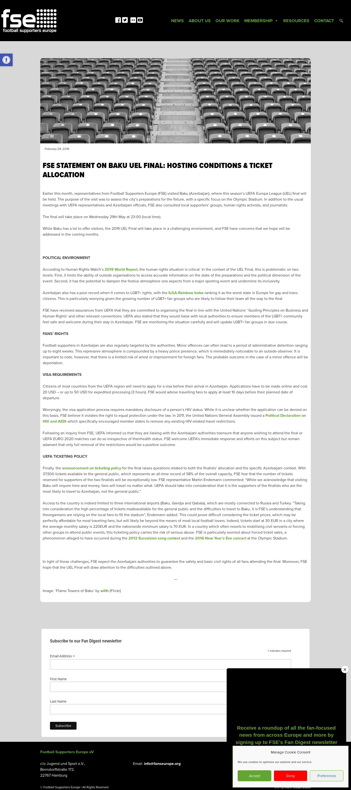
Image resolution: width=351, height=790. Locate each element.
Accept (254, 776)
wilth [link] (104, 590)
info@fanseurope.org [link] (162, 763)
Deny (290, 776)
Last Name (58, 701)
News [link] (177, 20)
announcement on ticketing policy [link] (91, 468)
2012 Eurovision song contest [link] (154, 538)
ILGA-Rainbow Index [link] (186, 292)
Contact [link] (324, 20)
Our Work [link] (227, 20)
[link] (6, 60)
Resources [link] (296, 20)
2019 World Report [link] (121, 269)
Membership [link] (261, 20)
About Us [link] (200, 20)
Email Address (62, 656)
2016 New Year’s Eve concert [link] (220, 538)
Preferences (326, 776)
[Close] (345, 669)
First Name (58, 679)
